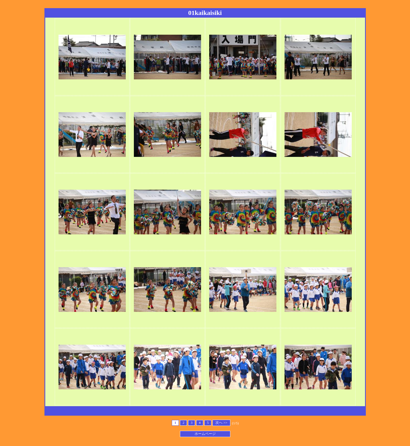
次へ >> (221, 423)
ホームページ (205, 434)
